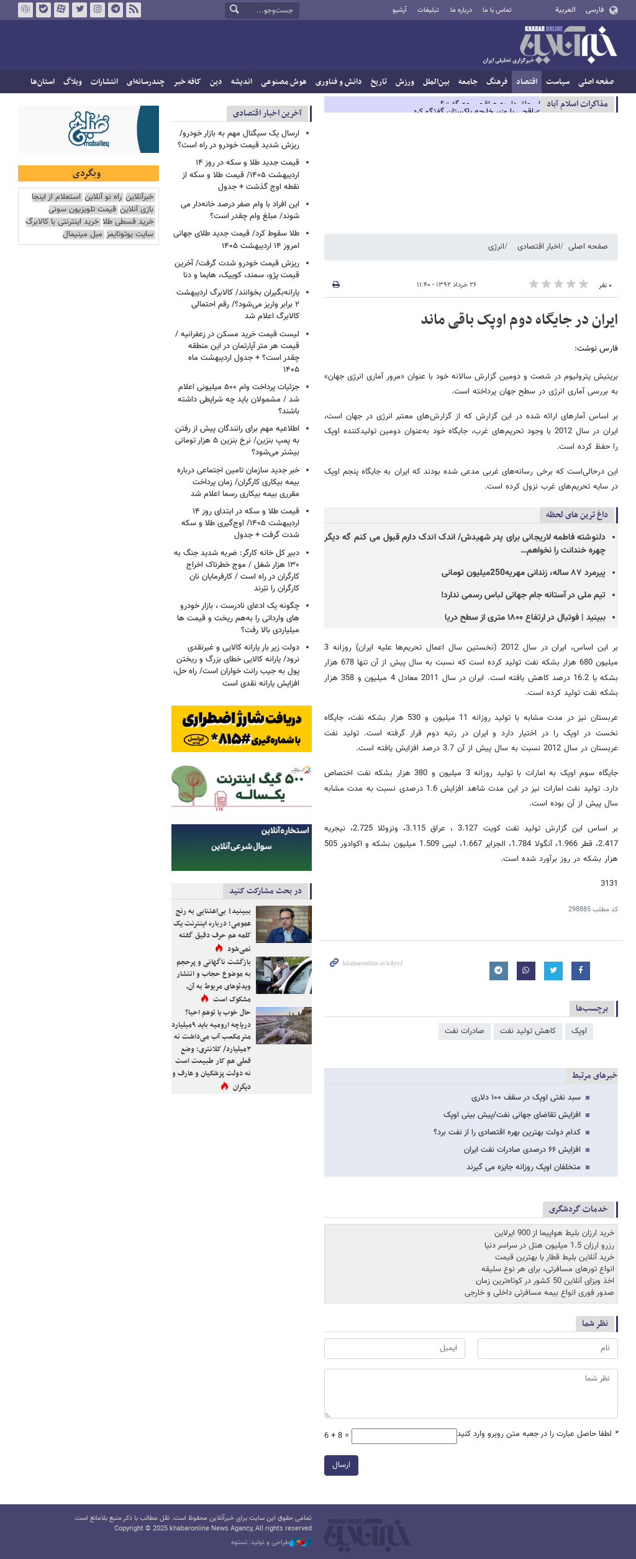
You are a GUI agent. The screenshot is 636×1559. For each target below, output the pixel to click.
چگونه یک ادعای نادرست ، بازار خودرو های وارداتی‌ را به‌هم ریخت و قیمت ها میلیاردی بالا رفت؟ (238, 618)
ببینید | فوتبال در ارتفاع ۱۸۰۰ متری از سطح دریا (525, 618)
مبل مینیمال (82, 235)
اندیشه (241, 82)
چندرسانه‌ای (146, 82)
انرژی (496, 247)
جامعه (468, 82)
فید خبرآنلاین (133, 9)
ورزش (405, 82)
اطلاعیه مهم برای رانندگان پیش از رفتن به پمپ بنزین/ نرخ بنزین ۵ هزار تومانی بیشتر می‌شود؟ (237, 441)
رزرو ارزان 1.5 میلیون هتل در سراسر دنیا (549, 1245)
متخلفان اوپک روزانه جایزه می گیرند (523, 1167)
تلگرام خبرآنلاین (115, 9)
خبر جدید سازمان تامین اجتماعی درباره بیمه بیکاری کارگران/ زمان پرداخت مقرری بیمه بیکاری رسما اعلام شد (238, 482)
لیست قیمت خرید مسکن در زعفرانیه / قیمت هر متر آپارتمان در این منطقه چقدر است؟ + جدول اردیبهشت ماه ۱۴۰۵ (237, 352)
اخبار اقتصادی (538, 247)
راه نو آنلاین (103, 197)
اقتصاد (526, 82)
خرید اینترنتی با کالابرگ (62, 222)
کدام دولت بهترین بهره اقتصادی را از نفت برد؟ (507, 1132)
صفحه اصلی (596, 82)
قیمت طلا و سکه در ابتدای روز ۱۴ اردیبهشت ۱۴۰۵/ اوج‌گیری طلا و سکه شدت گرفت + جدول (240, 523)
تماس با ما (497, 10)
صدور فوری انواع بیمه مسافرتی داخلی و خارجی (539, 1293)
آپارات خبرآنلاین (61, 9)
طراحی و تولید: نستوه (271, 1543)
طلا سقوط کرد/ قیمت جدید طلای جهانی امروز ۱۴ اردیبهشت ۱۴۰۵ (236, 240)
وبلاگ (72, 82)
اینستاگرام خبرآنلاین (97, 9)
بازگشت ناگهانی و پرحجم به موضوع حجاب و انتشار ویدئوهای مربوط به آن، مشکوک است (213, 981)
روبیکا (25, 9)
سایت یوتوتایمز (129, 235)
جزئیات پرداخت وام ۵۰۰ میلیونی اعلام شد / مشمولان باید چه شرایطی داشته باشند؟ (238, 399)
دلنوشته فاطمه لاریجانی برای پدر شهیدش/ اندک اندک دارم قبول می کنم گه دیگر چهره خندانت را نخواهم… (465, 544)
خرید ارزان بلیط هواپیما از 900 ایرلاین (554, 1233)
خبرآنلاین (549, 46)
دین (216, 82)
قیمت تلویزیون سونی (82, 210)
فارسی (595, 10)
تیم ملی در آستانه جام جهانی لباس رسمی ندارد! (523, 595)
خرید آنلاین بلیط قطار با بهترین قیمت (554, 1257)
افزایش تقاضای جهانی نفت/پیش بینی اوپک (512, 1115)
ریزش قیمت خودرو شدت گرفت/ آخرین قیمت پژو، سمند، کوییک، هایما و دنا (237, 269)
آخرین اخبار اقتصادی (267, 113)
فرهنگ (496, 82)
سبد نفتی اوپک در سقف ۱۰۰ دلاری (526, 1098)
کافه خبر (187, 82)
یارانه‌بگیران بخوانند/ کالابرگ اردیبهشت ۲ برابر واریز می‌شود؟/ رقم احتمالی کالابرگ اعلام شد (237, 305)
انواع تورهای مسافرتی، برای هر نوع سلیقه (547, 1269)
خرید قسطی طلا (127, 222)
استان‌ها (42, 82)
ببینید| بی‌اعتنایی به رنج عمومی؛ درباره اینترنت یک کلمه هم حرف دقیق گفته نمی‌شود (212, 930)
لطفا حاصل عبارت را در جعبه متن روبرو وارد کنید (537, 1434)
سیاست (558, 82)
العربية (565, 10)
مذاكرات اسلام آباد (577, 104)
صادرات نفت (464, 1031)
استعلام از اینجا (56, 197)
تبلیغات (428, 10)
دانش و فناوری (339, 82)
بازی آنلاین (136, 210)
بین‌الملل (436, 82)
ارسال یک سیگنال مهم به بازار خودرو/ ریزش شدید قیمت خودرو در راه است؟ (238, 139)
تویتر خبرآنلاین (79, 9)
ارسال (341, 1465)
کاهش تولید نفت (528, 1031)
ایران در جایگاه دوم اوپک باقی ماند (519, 320)
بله (43, 9)
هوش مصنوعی (284, 82)
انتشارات (104, 82)
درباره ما (461, 10)
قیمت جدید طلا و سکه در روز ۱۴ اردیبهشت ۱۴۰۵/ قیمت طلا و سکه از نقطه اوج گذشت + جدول (240, 175)
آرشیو (400, 10)
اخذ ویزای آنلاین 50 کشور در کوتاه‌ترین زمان (545, 1281)
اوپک (579, 1031)
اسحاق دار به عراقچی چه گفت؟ (490, 104)
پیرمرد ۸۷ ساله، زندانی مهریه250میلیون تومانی (524, 573)
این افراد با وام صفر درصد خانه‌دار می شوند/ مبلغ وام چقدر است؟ (240, 210)
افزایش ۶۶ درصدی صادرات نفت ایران (522, 1150)
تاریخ (379, 82)
